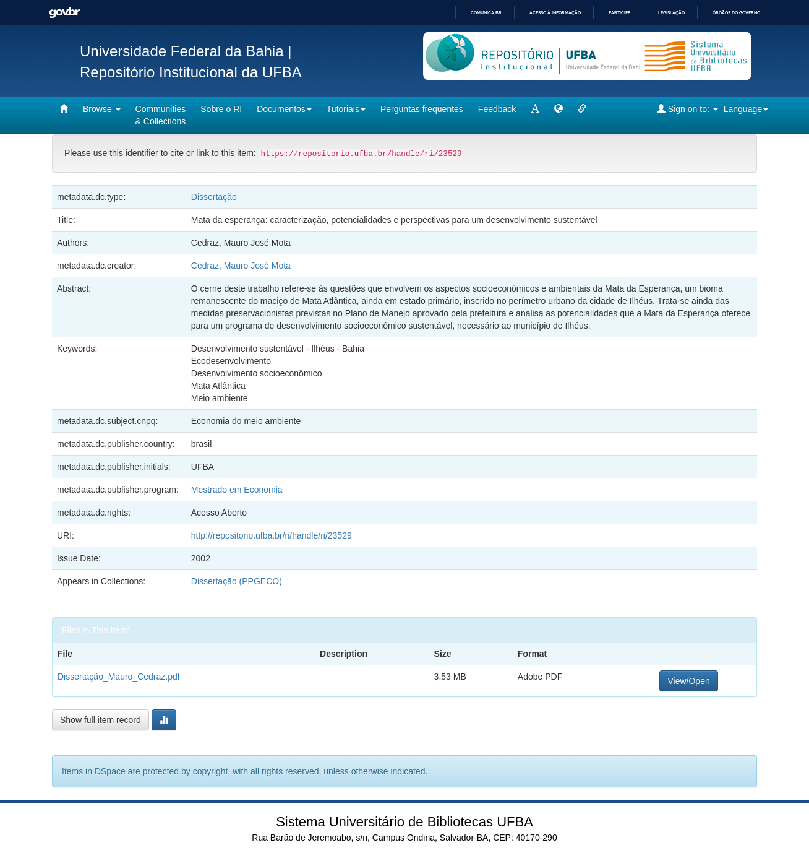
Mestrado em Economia (237, 490)
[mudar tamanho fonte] (535, 109)
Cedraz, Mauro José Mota (241, 266)
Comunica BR (486, 12)
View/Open (688, 681)
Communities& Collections (160, 115)
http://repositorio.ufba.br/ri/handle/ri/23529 (271, 535)
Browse (102, 109)
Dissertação (214, 197)
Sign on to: (687, 108)
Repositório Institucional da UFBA (191, 72)
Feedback (497, 109)
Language (746, 109)
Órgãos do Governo (736, 12)
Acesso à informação (555, 12)
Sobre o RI (221, 109)
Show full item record (100, 720)
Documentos (284, 109)
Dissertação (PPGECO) (236, 581)
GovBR (64, 13)
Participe (619, 12)
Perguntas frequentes (421, 109)
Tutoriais (346, 109)
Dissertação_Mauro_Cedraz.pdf (119, 677)
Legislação (671, 12)
